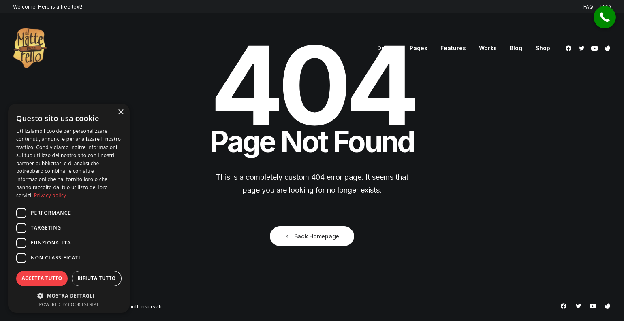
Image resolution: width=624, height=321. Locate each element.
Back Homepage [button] (312, 236)
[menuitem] (589, 6)
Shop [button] (542, 48)
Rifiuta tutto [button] (96, 278)
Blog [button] (516, 48)
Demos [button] (387, 48)
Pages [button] (418, 48)
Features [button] (453, 48)
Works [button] (488, 48)
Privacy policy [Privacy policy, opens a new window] (50, 195)
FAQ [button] (588, 7)
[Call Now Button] (605, 17)
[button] (570, 48)
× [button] (121, 112)
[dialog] (69, 208)
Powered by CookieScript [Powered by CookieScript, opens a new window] (69, 304)
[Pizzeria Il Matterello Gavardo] (30, 48)
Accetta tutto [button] (41, 278)
